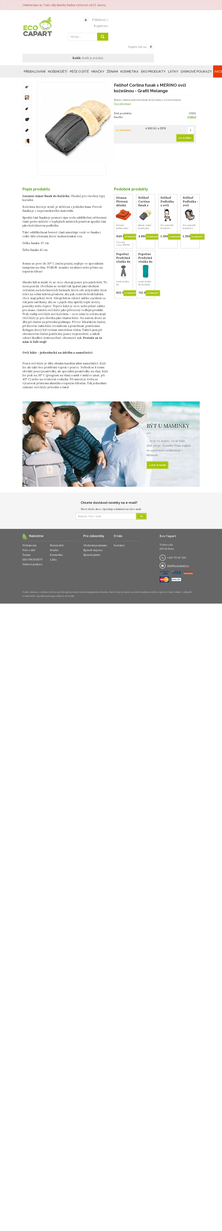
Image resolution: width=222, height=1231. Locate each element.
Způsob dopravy (93, 550)
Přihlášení (99, 20)
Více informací (122, 103)
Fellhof (191, 117)
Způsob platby (91, 555)
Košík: (76, 58)
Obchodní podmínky (95, 545)
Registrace (101, 26)
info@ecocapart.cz (178, 565)
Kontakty (119, 545)
